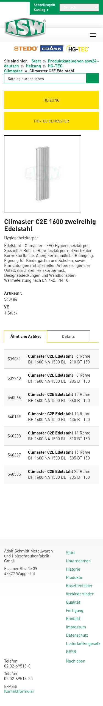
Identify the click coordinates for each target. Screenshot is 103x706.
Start (36, 61)
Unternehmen (78, 560)
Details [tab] (68, 336)
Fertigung (74, 610)
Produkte (74, 577)
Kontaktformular (19, 691)
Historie (73, 569)
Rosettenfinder (79, 585)
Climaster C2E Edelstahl (50, 356)
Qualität (73, 602)
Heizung (33, 66)
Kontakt (73, 618)
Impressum (76, 627)
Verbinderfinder (80, 593)
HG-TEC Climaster (51, 120)
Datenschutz (77, 635)
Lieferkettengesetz (83, 643)
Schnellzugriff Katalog (44, 7)
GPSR (71, 651)
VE (6, 307)
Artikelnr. (13, 293)
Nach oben (75, 661)
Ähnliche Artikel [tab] (25, 336)
